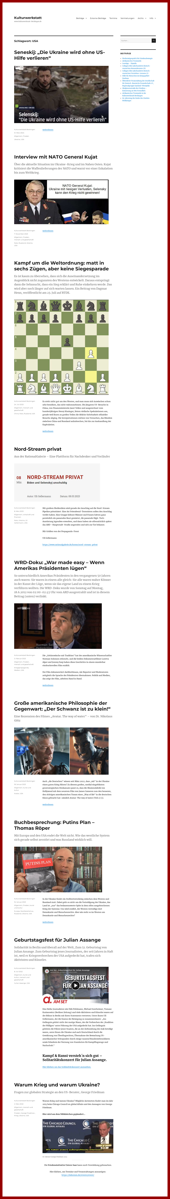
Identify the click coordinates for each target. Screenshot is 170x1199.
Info (151, 18)
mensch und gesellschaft (24, 240)
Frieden (26, 136)
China (16, 414)
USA (22, 139)
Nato (16, 243)
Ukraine (17, 139)
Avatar (16, 793)
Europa (17, 911)
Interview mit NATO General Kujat (55, 157)
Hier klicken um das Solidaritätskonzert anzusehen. (66, 1067)
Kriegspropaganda (21, 668)
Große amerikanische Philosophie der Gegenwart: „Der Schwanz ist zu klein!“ (62, 706)
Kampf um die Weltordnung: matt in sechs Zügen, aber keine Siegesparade (61, 266)
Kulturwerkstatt (28, 18)
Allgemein (18, 136)
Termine (113, 18)
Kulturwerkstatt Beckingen (24, 129)
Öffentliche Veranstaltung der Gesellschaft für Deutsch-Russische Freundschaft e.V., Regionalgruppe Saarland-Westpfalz (138, 83)
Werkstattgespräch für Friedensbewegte (137, 58)
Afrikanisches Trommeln (131, 61)
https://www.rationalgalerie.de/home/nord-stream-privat (70, 544)
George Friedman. (28, 1113)
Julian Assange (20, 983)
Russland (22, 243)
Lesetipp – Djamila (129, 63)
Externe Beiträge (98, 18)
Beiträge (80, 18)
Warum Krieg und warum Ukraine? (57, 1085)
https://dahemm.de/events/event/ (78, 1175)
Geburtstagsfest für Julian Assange (57, 940)
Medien (17, 670)
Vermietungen (127, 18)
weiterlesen (47, 130)
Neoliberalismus (27, 911)
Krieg (16, 1115)
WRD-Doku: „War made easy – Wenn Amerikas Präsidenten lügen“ (59, 565)
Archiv (141, 18)
